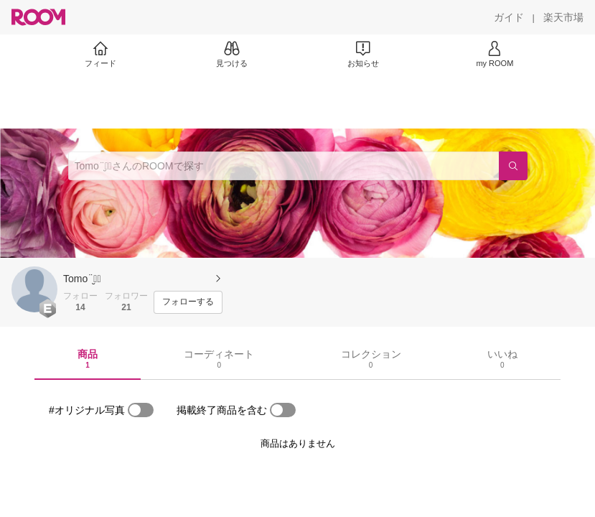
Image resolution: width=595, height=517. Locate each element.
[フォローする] (188, 302)
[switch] (141, 410)
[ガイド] (509, 17)
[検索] (513, 166)
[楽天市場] (563, 17)
